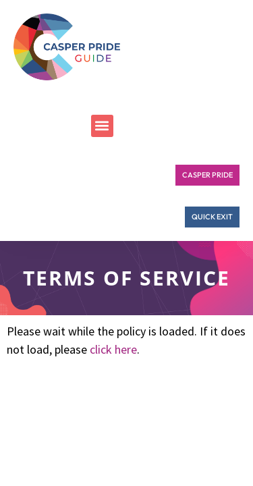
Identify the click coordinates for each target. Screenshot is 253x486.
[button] (102, 126)
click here (113, 349)
